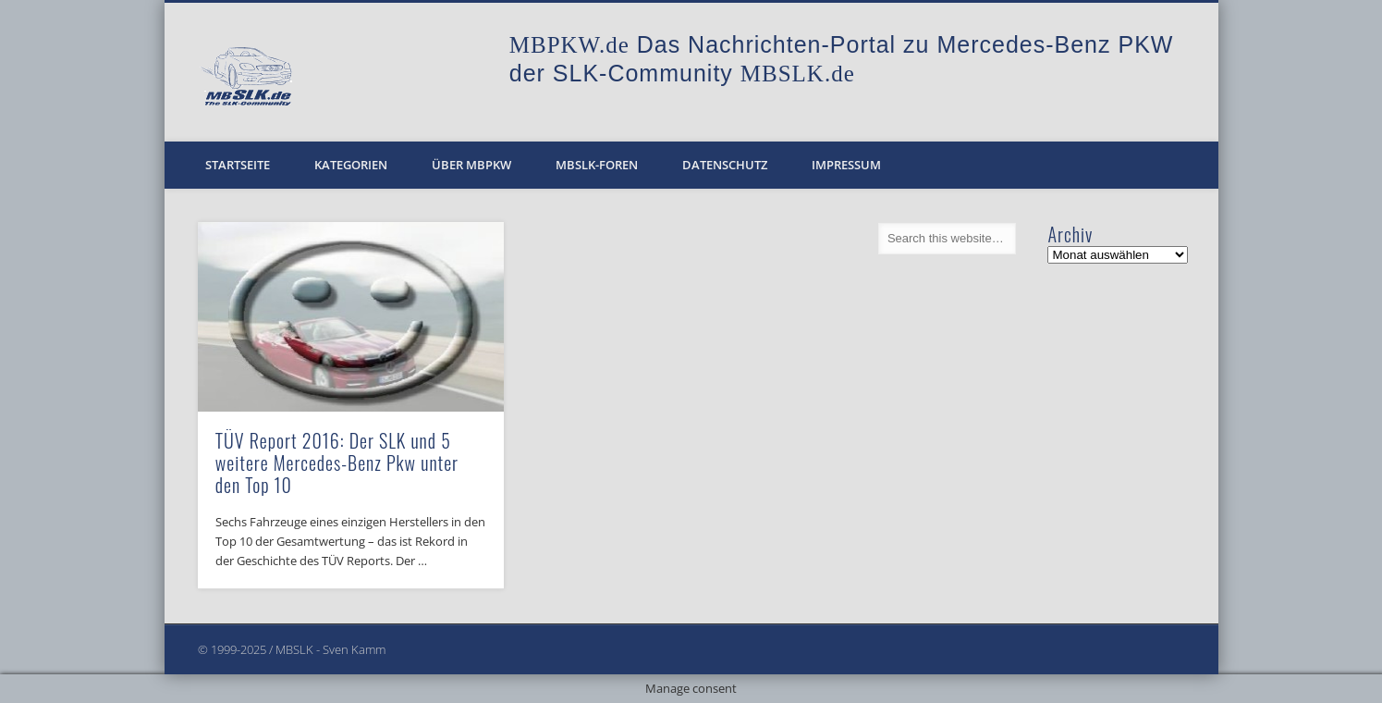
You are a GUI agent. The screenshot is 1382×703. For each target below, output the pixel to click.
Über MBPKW (471, 164)
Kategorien (350, 164)
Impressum (846, 164)
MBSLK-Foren (597, 164)
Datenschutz (724, 164)
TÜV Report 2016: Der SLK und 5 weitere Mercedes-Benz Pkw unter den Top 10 (337, 462)
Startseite (237, 164)
